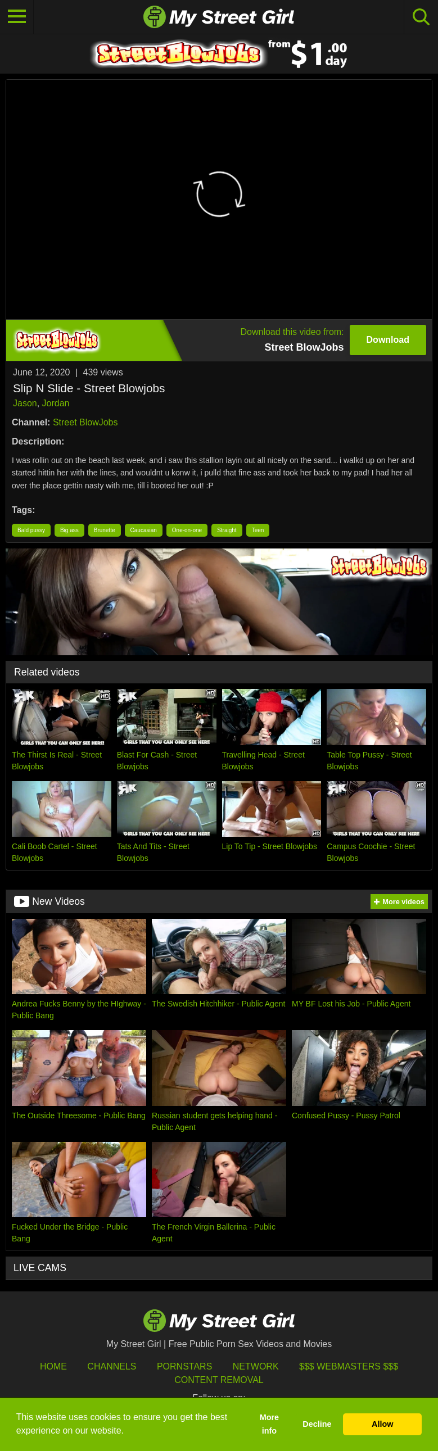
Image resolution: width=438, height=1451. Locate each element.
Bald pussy (31, 530)
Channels (111, 1366)
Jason (25, 403)
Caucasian (143, 530)
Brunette (104, 530)
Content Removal (219, 1380)
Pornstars (184, 1366)
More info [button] (269, 1424)
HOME (53, 1366)
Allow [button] (382, 1424)
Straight (226, 530)
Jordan (56, 403)
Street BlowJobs (85, 422)
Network (256, 1366)
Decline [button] (316, 1424)
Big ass (69, 530)
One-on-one (187, 530)
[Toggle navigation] (17, 17)
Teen (258, 530)
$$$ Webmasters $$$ (348, 1366)
